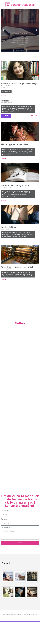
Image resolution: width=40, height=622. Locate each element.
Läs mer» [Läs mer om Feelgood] (34, 115)
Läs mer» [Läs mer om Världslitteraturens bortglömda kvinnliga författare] (3, 95)
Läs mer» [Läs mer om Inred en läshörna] (3, 240)
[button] (3, 30)
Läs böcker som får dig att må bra (16, 185)
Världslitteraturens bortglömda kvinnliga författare (19, 84)
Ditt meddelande (6, 528)
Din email (4, 519)
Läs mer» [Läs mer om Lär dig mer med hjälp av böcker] (3, 158)
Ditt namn (4, 510)
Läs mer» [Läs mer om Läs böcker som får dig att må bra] (3, 200)
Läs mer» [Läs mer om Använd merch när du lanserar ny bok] (3, 280)
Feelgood (5, 101)
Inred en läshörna (8, 227)
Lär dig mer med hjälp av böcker (15, 144)
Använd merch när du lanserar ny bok (17, 267)
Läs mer (6, 116)
